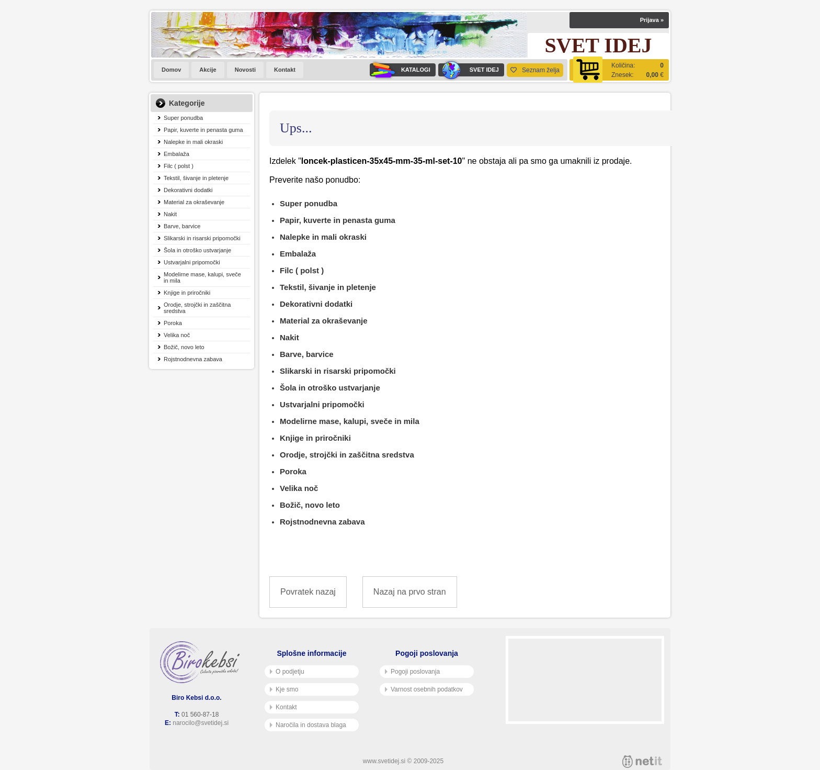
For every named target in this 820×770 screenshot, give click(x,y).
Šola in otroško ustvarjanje (197, 250)
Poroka (173, 323)
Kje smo (284, 689)
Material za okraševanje (194, 202)
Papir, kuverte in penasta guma (203, 130)
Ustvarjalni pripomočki (192, 262)
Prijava (652, 20)
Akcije (207, 69)
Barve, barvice (182, 226)
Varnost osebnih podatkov (424, 689)
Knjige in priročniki (187, 292)
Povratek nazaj (308, 591)
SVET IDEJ (468, 69)
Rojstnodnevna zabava (193, 359)
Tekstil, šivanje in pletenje (196, 178)
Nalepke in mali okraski (193, 142)
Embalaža (176, 154)
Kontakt (284, 69)
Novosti (245, 69)
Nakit (170, 214)
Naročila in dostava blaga (308, 725)
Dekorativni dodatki (188, 190)
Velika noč (177, 335)
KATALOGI (400, 69)
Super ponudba (183, 118)
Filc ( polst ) (178, 166)
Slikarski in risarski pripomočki (202, 238)
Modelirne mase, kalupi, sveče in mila (202, 277)
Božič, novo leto (184, 347)
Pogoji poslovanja (412, 671)
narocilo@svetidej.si (201, 723)
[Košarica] (619, 70)
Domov (171, 69)
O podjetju (287, 671)
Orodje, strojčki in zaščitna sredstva (197, 308)
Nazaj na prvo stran (409, 591)
